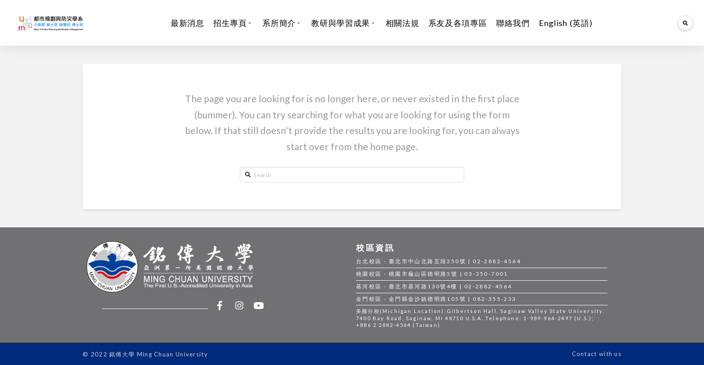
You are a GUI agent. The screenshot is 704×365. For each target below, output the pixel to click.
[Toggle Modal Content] (685, 23)
